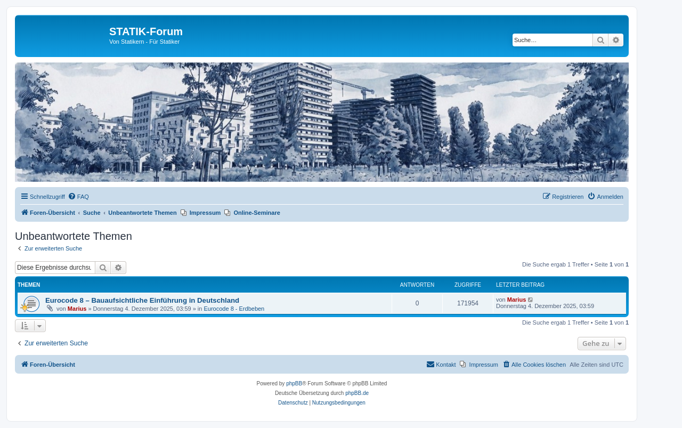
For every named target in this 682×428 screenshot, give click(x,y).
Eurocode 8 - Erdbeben (234, 308)
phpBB (294, 383)
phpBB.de (357, 393)
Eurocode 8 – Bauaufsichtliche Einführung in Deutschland (142, 300)
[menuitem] (78, 196)
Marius (77, 308)
